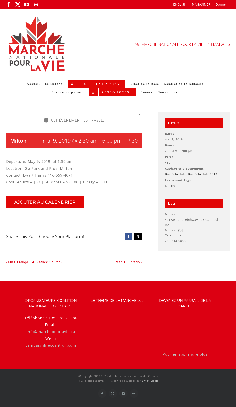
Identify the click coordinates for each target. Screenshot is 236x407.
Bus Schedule (175, 174)
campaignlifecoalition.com (50, 345)
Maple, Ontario (128, 262)
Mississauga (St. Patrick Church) (35, 262)
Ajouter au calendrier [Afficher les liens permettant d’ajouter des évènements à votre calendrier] (45, 202)
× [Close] (139, 114)
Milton (170, 186)
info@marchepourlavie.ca (50, 331)
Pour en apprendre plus (185, 354)
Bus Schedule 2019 (202, 174)
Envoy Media (150, 380)
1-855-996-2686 (62, 317)
